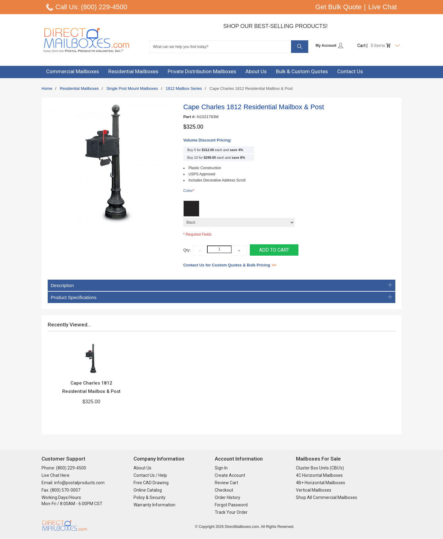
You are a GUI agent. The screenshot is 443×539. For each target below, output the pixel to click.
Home (47, 88)
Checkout (224, 490)
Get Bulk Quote (338, 7)
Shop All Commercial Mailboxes (326, 497)
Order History (227, 497)
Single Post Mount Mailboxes (132, 88)
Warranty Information (154, 504)
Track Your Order (231, 512)
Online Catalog (148, 490)
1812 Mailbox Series (184, 88)
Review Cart (226, 482)
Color (188, 191)
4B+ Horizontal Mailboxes (320, 482)
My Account (330, 45)
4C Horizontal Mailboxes (319, 475)
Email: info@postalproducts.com (73, 482)
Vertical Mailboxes (313, 490)
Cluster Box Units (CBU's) (320, 467)
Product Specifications (221, 297)
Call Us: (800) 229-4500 (91, 7)
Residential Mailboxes (79, 88)
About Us (142, 467)
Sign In (221, 467)
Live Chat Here (56, 475)
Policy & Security (150, 497)
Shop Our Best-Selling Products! (275, 26)
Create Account (230, 475)
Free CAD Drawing (151, 482)
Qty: (187, 250)
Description (221, 285)
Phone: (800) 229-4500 (64, 467)
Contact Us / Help (150, 475)
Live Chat (382, 7)
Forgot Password (231, 504)
